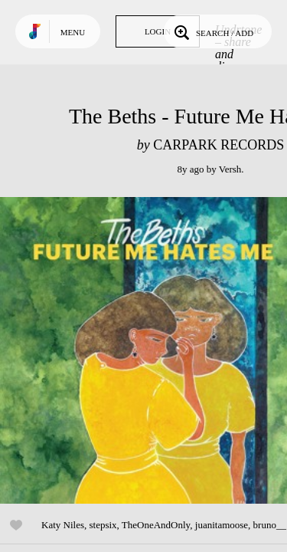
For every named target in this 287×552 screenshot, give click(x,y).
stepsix (102, 525)
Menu (72, 32)
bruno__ (269, 525)
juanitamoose (221, 525)
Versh (230, 169)
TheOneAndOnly (156, 525)
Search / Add (212, 31)
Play (153, 350)
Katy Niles (62, 525)
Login (158, 31)
